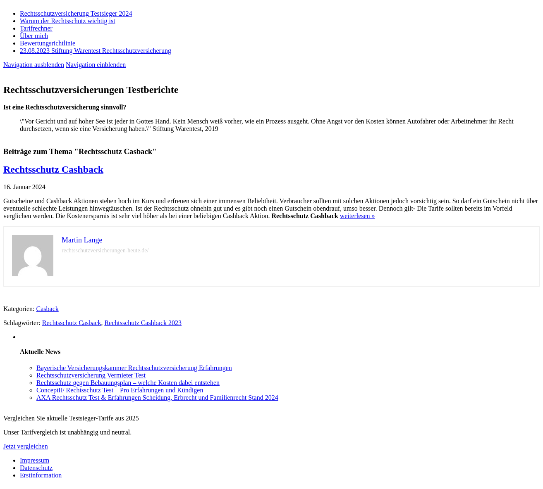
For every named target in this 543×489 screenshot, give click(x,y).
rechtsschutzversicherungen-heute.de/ (105, 250)
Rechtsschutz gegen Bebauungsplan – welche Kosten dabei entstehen (128, 382)
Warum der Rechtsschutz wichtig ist (67, 20)
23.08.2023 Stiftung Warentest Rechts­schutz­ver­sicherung (95, 50)
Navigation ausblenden (33, 64)
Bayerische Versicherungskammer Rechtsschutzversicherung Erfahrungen (134, 367)
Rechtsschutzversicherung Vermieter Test (91, 375)
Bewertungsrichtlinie (47, 43)
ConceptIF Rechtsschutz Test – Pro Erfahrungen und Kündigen (119, 390)
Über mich (34, 35)
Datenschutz (36, 467)
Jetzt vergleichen (25, 446)
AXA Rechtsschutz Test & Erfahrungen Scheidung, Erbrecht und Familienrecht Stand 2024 (157, 397)
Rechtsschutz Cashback (53, 169)
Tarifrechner (36, 28)
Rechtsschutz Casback (71, 322)
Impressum (34, 460)
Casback (47, 308)
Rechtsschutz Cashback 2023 (143, 322)
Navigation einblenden (96, 64)
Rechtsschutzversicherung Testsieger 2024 (76, 13)
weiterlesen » (357, 215)
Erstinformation (41, 475)
